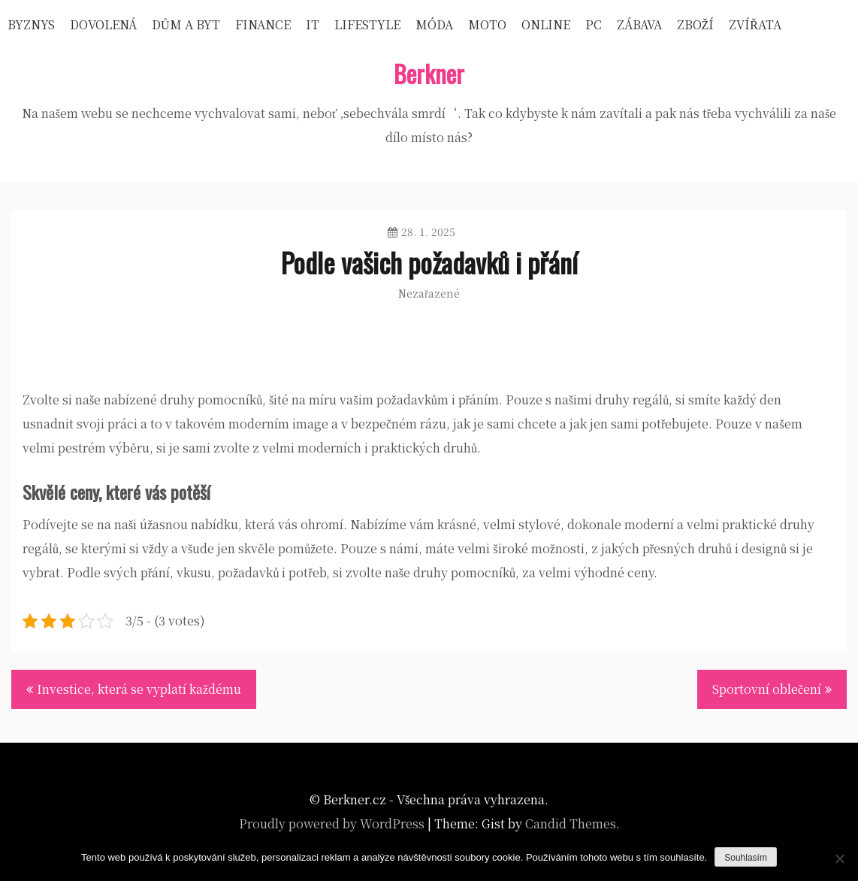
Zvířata (755, 24)
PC (593, 24)
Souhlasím (745, 857)
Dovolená (103, 24)
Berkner (429, 73)
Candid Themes (570, 823)
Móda (434, 24)
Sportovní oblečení (766, 689)
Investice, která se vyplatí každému (139, 689)
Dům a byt (186, 24)
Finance (263, 24)
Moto (487, 24)
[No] (839, 858)
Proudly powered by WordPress (331, 823)
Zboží (695, 24)
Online (545, 24)
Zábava (639, 24)
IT (312, 24)
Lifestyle (367, 24)
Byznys (31, 24)
